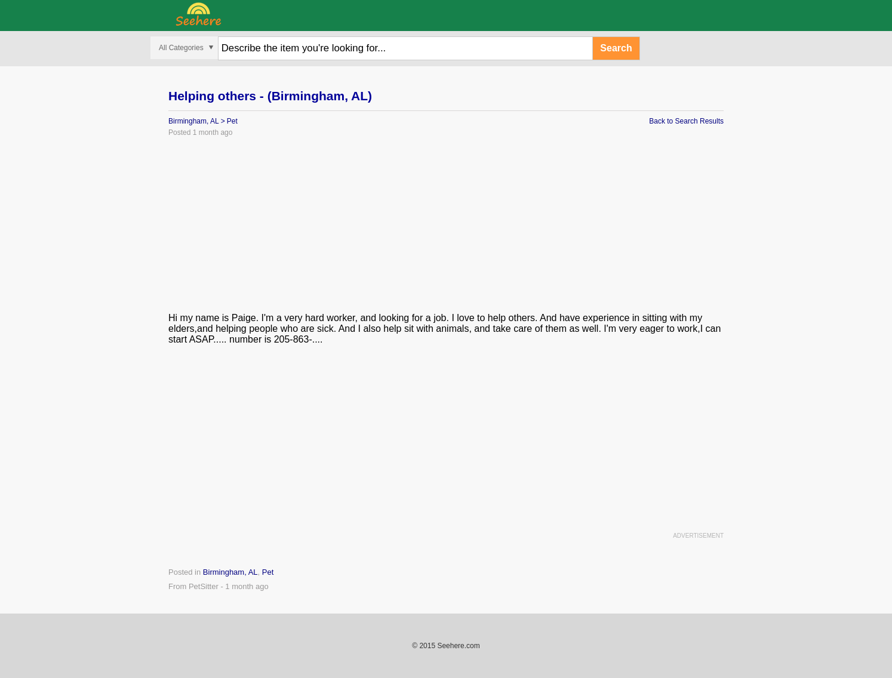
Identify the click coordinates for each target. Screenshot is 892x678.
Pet (232, 121)
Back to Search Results (686, 121)
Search (616, 48)
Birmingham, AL (193, 121)
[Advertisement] (446, 229)
